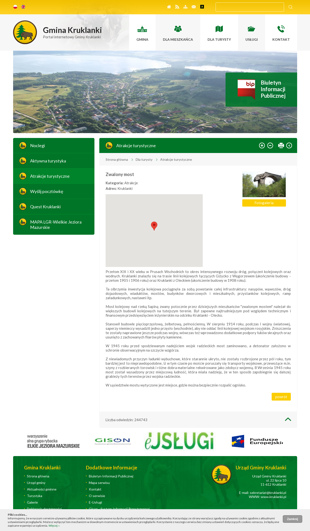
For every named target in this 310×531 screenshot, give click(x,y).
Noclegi (37, 145)
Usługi (251, 39)
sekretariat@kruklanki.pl (268, 493)
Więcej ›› (54, 525)
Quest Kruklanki (45, 206)
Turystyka (34, 496)
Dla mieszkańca (178, 39)
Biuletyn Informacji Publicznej (273, 89)
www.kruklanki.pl (273, 497)
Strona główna (117, 159)
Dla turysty (219, 39)
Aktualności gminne (42, 489)
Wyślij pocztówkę (46, 191)
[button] (154, 226)
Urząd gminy (36, 483)
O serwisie (97, 496)
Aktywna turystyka (48, 160)
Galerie (32, 502)
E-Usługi (95, 502)
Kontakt (281, 39)
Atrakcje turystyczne (50, 176)
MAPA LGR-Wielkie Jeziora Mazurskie (56, 224)
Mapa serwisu (99, 483)
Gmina (142, 39)
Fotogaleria (264, 203)
